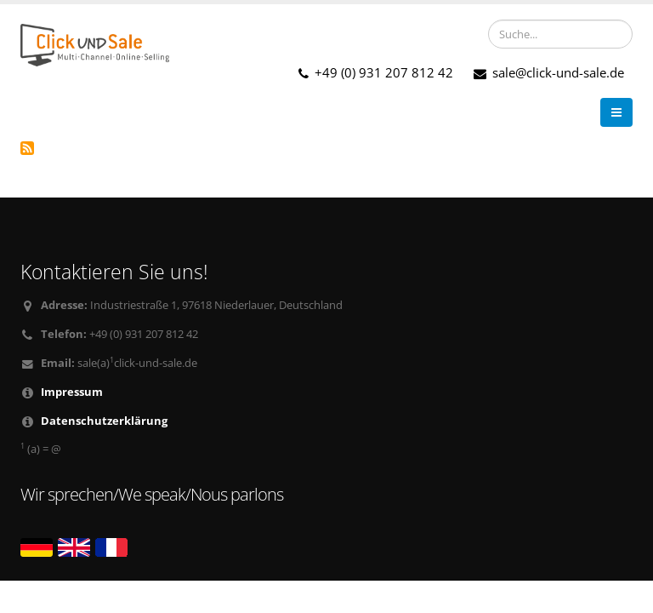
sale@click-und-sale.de (549, 72)
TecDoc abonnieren (27, 148)
